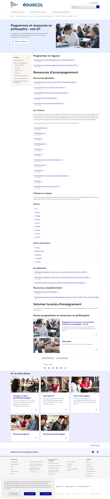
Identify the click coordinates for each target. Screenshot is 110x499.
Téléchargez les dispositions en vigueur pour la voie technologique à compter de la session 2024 (61, 277)
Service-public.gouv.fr (90, 471)
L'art (35, 209)
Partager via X (48, 368)
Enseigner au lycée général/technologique (44, 16)
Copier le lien (65, 368)
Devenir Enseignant (15, 464)
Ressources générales (19, 65)
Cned (12, 469)
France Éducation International (36, 461)
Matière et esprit (39, 251)
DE (80, 494)
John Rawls (37, 154)
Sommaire (16, 57)
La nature (37, 223)
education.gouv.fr (14, 461)
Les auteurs (17, 67)
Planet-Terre (69, 464)
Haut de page (95, 445)
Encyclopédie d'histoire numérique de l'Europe (53, 471)
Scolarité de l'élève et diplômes (38, 12)
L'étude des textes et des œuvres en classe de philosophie (50, 93)
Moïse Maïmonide (39, 144)
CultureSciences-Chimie (53, 463)
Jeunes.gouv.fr (89, 473)
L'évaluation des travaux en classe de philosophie (48, 103)
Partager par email (61, 368)
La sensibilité (38, 258)
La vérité (36, 237)
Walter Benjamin (39, 133)
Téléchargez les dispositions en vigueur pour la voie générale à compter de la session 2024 (59, 272)
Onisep (12, 466)
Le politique (37, 255)
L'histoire (37, 248)
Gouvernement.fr (89, 466)
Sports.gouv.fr (89, 476)
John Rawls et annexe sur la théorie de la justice (47, 160)
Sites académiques (33, 471)
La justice (37, 212)
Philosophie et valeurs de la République (45, 292)
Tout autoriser (46, 494)
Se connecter (94, 3)
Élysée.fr (88, 461)
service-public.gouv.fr (83, 486)
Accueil (12, 16)
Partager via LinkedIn (57, 368)
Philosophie (66, 341)
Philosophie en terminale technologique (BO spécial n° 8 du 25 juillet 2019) (55, 65)
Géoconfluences (51, 474)
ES (87, 494)
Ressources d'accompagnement (20, 63)
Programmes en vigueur (19, 60)
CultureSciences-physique (53, 468)
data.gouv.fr (59, 486)
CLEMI (12, 473)
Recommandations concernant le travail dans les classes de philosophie (54, 82)
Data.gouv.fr (88, 464)
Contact (68, 494)
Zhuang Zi (37, 181)
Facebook (93, 452)
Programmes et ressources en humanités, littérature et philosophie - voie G (78, 323)
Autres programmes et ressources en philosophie (21, 81)
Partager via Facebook (44, 368)
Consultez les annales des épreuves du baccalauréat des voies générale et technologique (59, 283)
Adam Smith (38, 170)
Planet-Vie (69, 466)
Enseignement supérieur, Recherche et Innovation (35, 468)
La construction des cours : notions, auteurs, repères (49, 87)
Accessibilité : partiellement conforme (55, 494)
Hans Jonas (37, 138)
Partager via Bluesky (52, 368)
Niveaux (32, 16)
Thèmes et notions (19, 70)
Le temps (37, 230)
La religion (37, 226)
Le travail (37, 233)
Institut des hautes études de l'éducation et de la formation (36, 464)
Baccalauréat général (21, 434)
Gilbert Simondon (39, 165)
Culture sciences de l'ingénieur (54, 465)
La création (37, 262)
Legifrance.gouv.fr (90, 469)
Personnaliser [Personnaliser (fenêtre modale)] (14, 494)
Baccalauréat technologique (54, 434)
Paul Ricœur (38, 149)
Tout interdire (30, 494)
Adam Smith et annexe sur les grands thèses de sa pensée (50, 176)
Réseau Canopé (14, 471)
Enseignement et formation (18, 12)
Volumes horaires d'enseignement (21, 78)
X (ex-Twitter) (97, 452)
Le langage (37, 216)
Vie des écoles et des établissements (60, 12)
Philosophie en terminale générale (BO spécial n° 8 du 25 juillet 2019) (53, 60)
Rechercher (97, 6)
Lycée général (48, 396)
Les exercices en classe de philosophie (45, 98)
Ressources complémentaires (21, 75)
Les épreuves (17, 73)
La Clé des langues (71, 461)
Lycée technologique (81, 396)
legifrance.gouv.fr (70, 486)
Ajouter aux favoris (21, 41)
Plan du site (74, 494)
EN (83, 494)
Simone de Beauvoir (40, 128)
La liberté (37, 219)
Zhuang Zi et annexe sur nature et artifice (46, 186)
